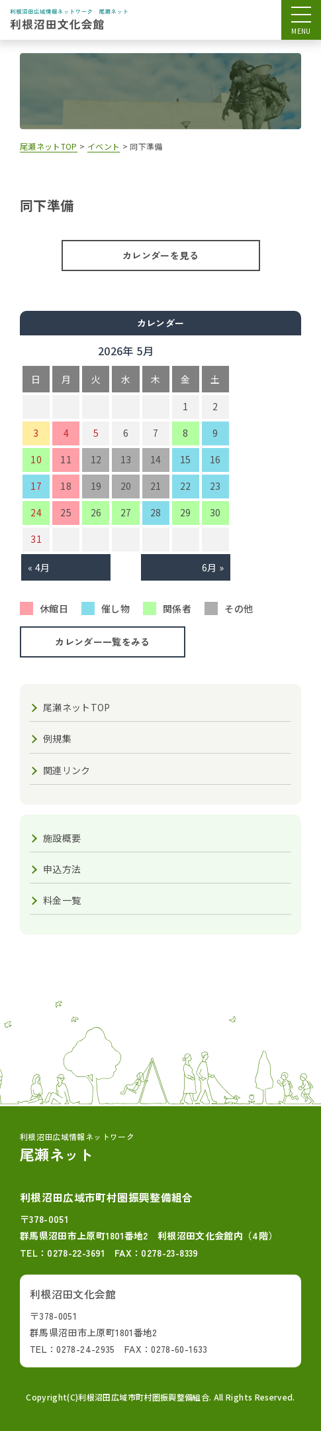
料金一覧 (62, 900)
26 (96, 512)
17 (36, 485)
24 (36, 512)
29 (185, 512)
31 (36, 538)
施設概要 (62, 837)
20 (126, 485)
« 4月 (39, 567)
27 (126, 512)
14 (155, 459)
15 (185, 459)
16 (215, 459)
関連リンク (67, 770)
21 (155, 485)
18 (65, 485)
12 (96, 459)
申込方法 (62, 869)
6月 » (213, 567)
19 (96, 485)
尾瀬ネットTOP (77, 707)
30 (215, 512)
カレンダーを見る (160, 255)
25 (65, 512)
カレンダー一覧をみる (102, 641)
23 (215, 485)
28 (155, 512)
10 (36, 459)
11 (65, 459)
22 (185, 485)
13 (126, 459)
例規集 (57, 738)
